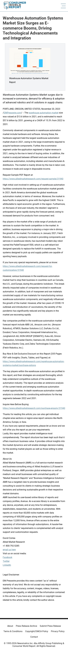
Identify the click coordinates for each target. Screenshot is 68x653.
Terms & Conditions (12, 631)
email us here (9, 549)
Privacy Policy (58, 631)
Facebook (7, 557)
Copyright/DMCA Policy (36, 631)
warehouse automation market (43, 112)
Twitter (6, 561)
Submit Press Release (50, 626)
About (10, 626)
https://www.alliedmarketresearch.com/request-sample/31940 (33, 178)
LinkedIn (7, 565)
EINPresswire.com (12, 112)
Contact (34, 637)
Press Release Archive (26, 626)
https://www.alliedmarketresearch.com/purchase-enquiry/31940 (34, 408)
